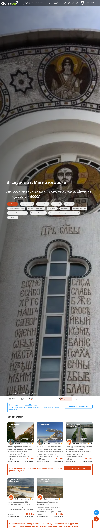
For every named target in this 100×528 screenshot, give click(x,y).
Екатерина (18, 443)
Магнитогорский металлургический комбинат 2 (64, 213)
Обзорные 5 (69, 204)
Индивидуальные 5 (27, 204)
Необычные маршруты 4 (16, 208)
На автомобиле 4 (43, 204)
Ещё (12, 217)
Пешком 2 (56, 204)
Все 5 (12, 204)
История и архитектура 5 (35, 208)
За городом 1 (52, 208)
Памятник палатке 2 (79, 208)
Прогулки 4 (64, 208)
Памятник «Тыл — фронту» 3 (17, 213)
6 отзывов (28, 443)
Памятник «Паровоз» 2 (38, 213)
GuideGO (76, 443)
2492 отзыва (83, 443)
